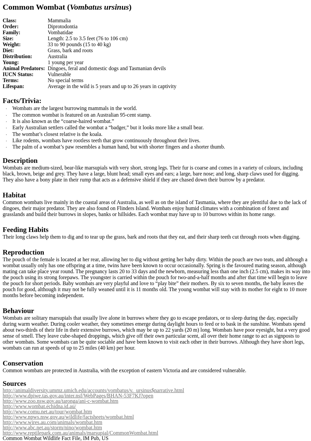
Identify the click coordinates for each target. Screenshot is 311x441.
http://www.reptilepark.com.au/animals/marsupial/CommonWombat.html (80, 433)
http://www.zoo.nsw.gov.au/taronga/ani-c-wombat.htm (60, 401)
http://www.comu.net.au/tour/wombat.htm (47, 411)
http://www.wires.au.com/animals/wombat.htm (52, 422)
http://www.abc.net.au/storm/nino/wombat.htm (52, 427)
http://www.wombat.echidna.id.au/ (39, 406)
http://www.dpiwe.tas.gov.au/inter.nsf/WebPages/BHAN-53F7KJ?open (78, 395)
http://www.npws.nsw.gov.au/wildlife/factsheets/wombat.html (68, 417)
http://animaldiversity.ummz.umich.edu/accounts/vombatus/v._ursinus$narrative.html (93, 390)
